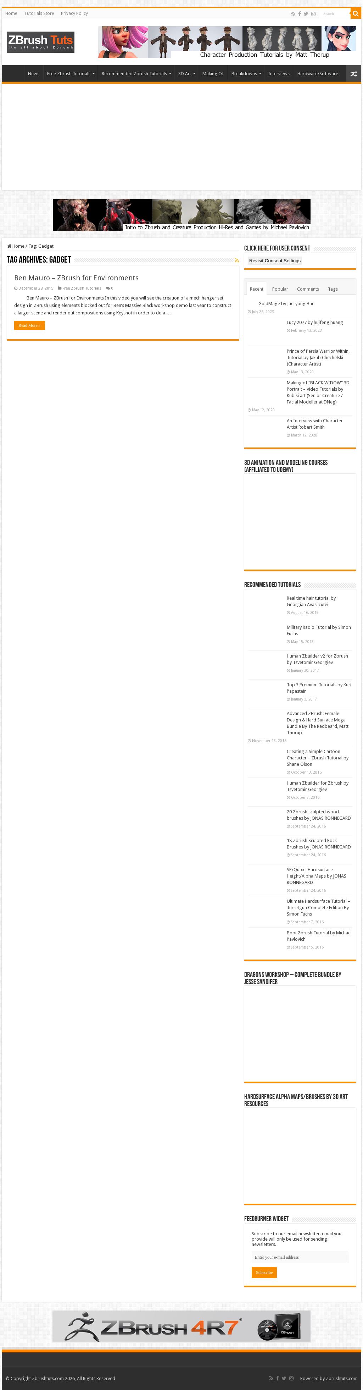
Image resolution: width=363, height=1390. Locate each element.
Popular (280, 289)
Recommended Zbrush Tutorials (134, 73)
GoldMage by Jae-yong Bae (286, 303)
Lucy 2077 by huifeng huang (315, 322)
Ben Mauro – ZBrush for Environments (76, 278)
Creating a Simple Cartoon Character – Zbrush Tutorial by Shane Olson (317, 758)
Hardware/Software (317, 73)
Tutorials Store (39, 13)
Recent (256, 289)
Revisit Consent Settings (275, 260)
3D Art (184, 73)
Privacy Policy (74, 13)
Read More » (29, 325)
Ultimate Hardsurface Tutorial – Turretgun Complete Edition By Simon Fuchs (318, 908)
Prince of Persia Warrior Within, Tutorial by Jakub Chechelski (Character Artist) (318, 357)
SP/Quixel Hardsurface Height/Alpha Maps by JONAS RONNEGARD (316, 876)
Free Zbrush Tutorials (68, 73)
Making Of (213, 73)
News (33, 73)
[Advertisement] (181, 137)
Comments (308, 289)
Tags (333, 289)
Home (11, 13)
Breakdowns (244, 73)
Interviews (279, 73)
